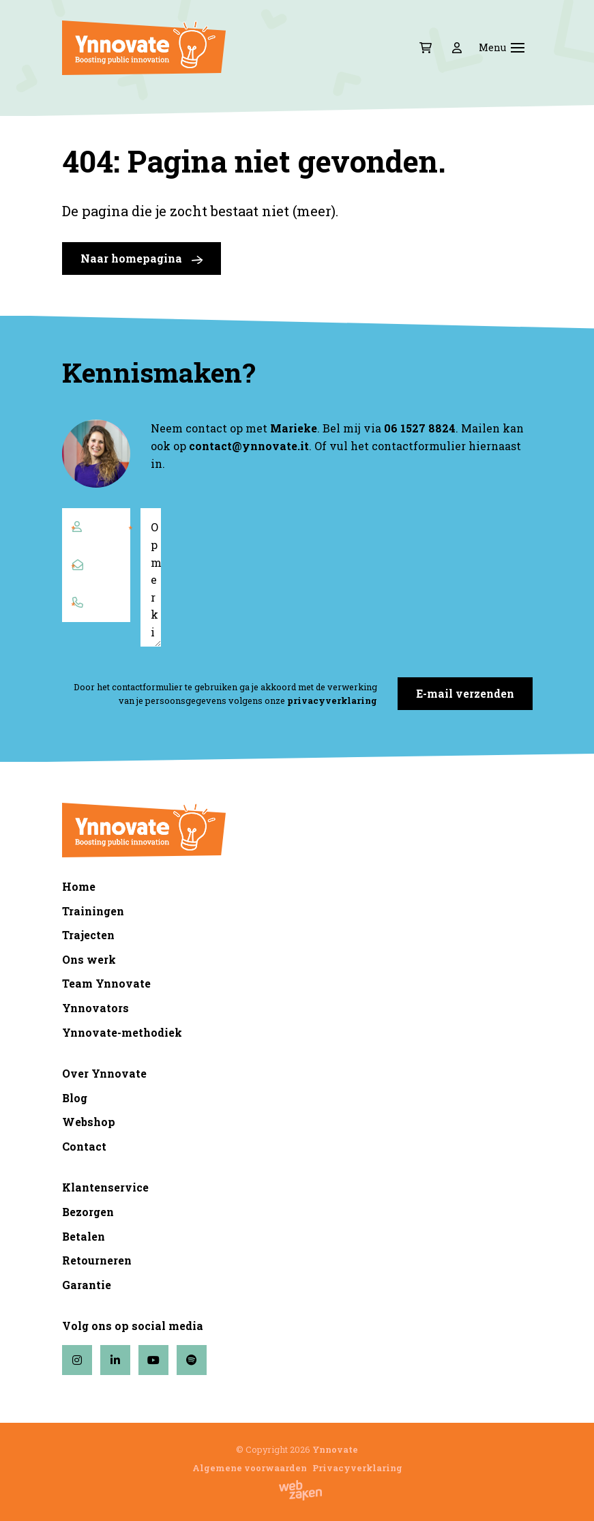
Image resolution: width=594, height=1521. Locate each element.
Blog (74, 1098)
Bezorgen (88, 1212)
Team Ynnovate (106, 983)
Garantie (86, 1285)
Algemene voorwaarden (249, 1467)
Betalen (83, 1236)
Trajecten (88, 935)
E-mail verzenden (465, 693)
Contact (84, 1146)
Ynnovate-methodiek (122, 1032)
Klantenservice (105, 1187)
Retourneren (97, 1260)
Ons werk (89, 959)
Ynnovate (335, 1449)
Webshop (88, 1121)
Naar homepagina (141, 258)
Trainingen (93, 911)
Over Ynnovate (104, 1073)
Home (78, 886)
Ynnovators (95, 1008)
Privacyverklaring (357, 1467)
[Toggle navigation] (518, 48)
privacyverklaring (332, 700)
